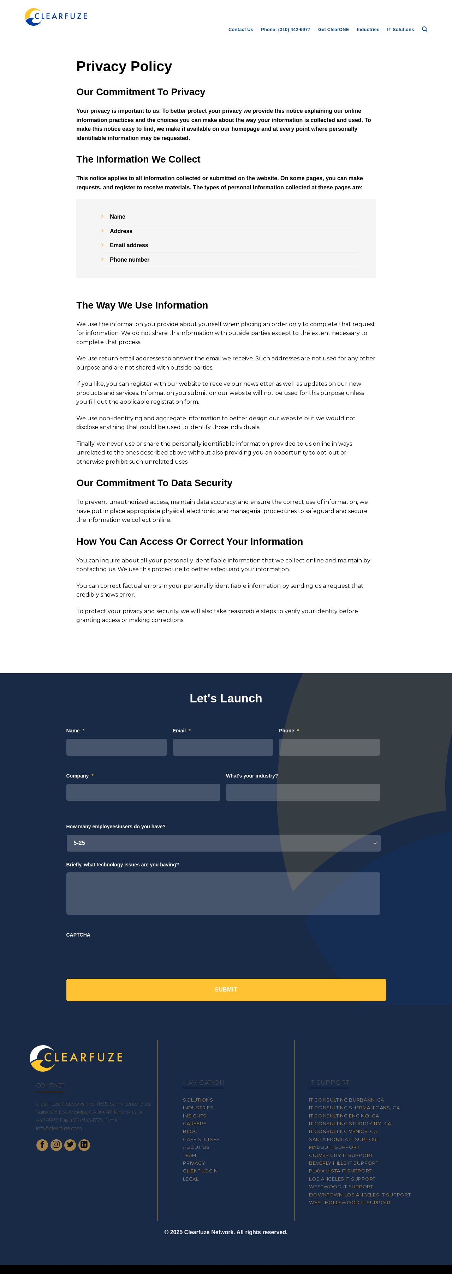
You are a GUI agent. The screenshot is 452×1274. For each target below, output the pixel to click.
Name (75, 730)
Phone (289, 730)
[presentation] (120, 956)
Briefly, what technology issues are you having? (122, 864)
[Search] (424, 29)
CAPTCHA (78, 935)
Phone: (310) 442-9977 (285, 29)
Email (182, 730)
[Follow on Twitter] (70, 1145)
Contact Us (240, 29)
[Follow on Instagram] (56, 1145)
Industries (368, 29)
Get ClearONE (333, 29)
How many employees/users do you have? (116, 826)
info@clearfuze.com (59, 1128)
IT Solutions (400, 29)
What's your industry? (252, 776)
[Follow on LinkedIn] (84, 1145)
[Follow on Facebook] (42, 1145)
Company (80, 776)
